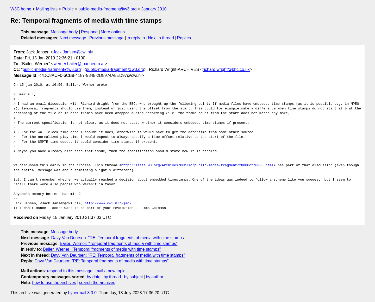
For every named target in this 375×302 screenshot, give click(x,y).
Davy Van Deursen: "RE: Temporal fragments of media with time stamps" (118, 238)
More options (113, 32)
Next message (73, 38)
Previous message (106, 38)
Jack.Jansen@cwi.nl (72, 52)
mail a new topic (111, 271)
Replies (184, 38)
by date (93, 277)
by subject (133, 277)
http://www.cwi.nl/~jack (108, 203)
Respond (89, 32)
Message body (64, 32)
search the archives (97, 282)
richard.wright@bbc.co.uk (226, 69)
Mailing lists (47, 9)
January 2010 (154, 9)
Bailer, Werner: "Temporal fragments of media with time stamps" (118, 243)
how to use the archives (54, 282)
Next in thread (161, 38)
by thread (112, 277)
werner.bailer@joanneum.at (78, 63)
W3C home (20, 9)
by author (154, 277)
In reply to (136, 38)
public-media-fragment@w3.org (107, 9)
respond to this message (69, 271)
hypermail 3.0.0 (82, 293)
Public (68, 9)
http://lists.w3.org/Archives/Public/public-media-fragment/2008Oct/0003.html (197, 165)
